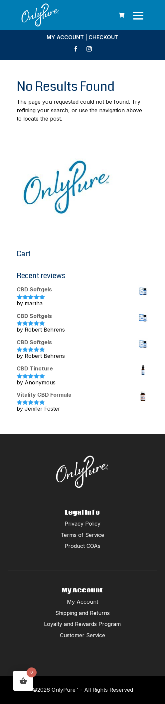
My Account (65, 37)
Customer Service (82, 635)
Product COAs (82, 546)
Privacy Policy (82, 523)
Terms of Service (82, 535)
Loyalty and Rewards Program (82, 624)
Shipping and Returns (82, 613)
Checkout (103, 37)
